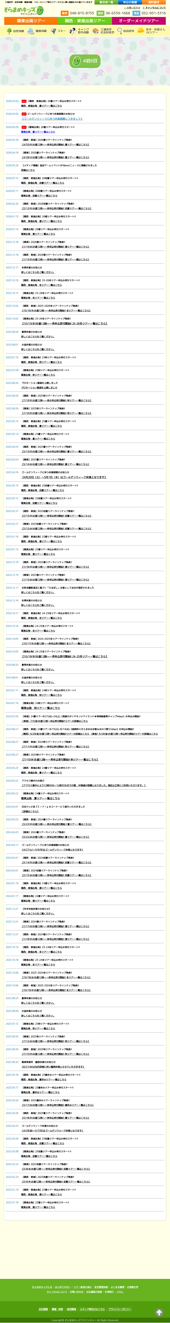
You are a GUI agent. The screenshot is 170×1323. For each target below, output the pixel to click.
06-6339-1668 (113, 13)
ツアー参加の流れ (83, 1287)
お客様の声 (132, 1287)
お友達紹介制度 (94, 1292)
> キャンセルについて (154, 7)
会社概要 (45, 1309)
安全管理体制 (101, 1287)
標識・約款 (58, 1309)
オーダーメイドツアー (139, 21)
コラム (120, 1292)
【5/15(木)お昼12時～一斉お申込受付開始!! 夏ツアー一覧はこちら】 (56, 451)
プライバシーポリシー (117, 1309)
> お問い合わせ (132, 7)
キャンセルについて (57, 1292)
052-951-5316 (149, 13)
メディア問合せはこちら (91, 1309)
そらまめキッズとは (42, 1287)
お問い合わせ (76, 1292)
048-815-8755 (77, 13)
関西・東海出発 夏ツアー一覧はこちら (41, 105)
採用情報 (71, 1309)
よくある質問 (117, 1287)
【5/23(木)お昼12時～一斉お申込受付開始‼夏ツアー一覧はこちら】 (56, 824)
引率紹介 (109, 1292)
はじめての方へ (63, 1287)
